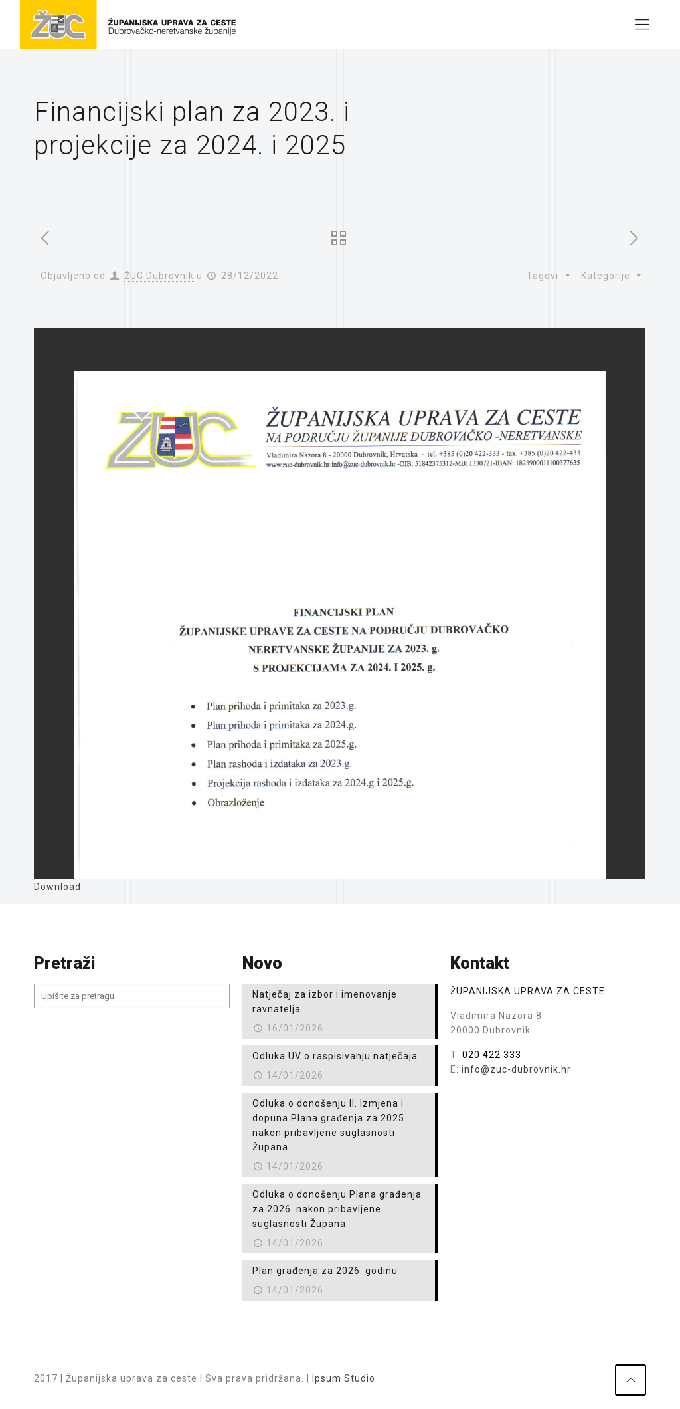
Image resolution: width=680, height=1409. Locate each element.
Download (57, 886)
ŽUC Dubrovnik (159, 276)
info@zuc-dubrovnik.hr (516, 1069)
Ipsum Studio (343, 1378)
